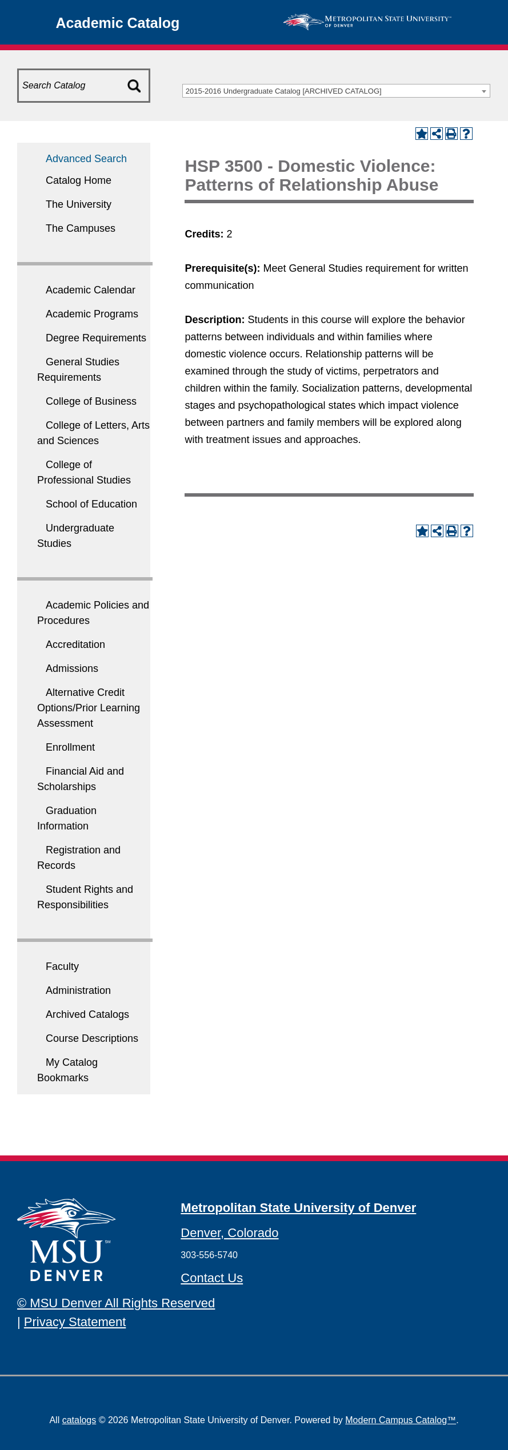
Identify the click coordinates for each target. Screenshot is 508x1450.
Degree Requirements (96, 338)
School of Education (91, 504)
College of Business (91, 401)
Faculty (62, 966)
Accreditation (75, 644)
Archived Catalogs (87, 1014)
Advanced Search (86, 158)
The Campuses (80, 228)
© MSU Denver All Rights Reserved (116, 1303)
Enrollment (70, 747)
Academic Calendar (90, 290)
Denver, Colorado (229, 1233)
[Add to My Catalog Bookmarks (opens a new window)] (421, 133)
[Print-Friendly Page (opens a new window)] (451, 133)
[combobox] (336, 91)
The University (78, 204)
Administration (78, 990)
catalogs (79, 1420)
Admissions (72, 668)
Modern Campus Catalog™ (400, 1420)
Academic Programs (92, 314)
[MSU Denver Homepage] (367, 21)
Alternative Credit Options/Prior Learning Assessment (88, 708)
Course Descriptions (92, 1038)
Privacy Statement (75, 1322)
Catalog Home (78, 180)
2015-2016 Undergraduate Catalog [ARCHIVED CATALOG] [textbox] (284, 91)
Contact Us (212, 1278)
